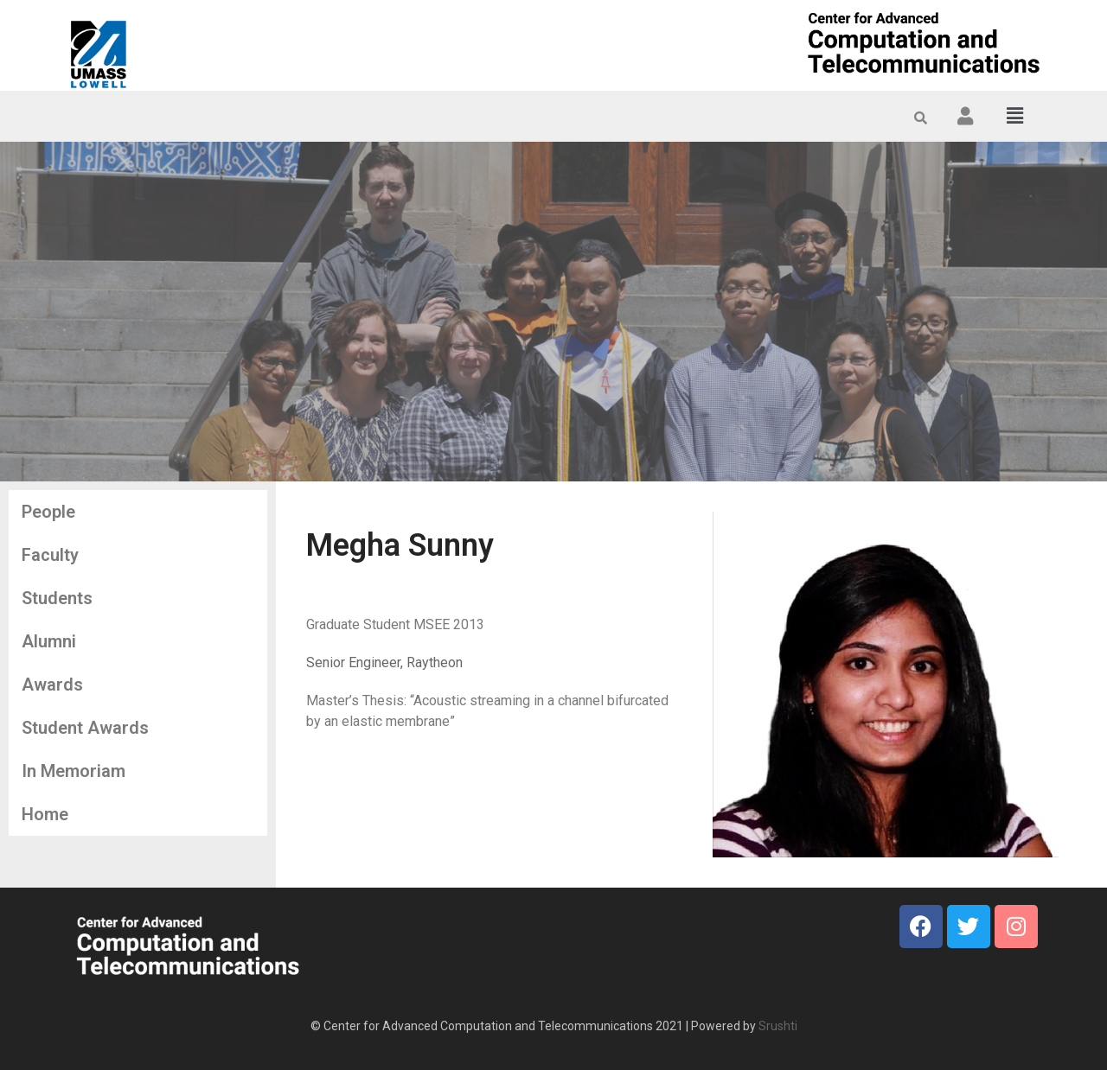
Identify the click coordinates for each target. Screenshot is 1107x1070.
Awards (52, 684)
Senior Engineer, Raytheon (384, 662)
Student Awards (85, 727)
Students (57, 598)
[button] (1015, 115)
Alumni (49, 641)
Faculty (50, 555)
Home (45, 814)
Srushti (777, 1026)
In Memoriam (73, 771)
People (48, 511)
